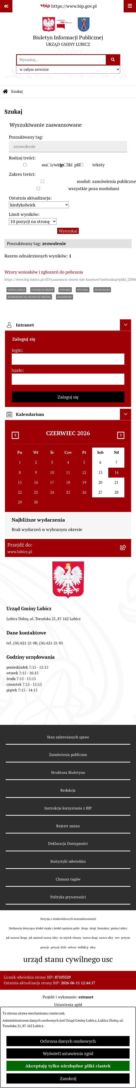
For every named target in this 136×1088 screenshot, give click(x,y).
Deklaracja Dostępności (68, 843)
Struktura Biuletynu (68, 772)
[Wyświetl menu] (130, 6)
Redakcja (68, 790)
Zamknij (68, 1078)
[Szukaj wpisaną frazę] (113, 59)
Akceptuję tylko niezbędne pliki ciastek (68, 1066)
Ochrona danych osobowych (68, 1041)
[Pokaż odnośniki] (6, 6)
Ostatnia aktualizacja (29, 198)
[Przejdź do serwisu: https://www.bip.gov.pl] (68, 6)
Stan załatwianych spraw (68, 737)
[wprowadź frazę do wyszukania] (61, 59)
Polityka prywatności (68, 897)
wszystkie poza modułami (93, 188)
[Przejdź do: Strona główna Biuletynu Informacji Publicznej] (5, 92)
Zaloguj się (68, 397)
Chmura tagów (68, 879)
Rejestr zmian (68, 826)
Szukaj (17, 91)
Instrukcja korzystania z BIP (68, 808)
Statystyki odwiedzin (68, 861)
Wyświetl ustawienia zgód (68, 1053)
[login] (68, 359)
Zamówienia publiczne (68, 754)
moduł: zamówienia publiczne (106, 181)
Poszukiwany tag (25, 137)
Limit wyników (23, 214)
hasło (17, 370)
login (17, 350)
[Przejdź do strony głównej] (68, 33)
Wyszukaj (68, 231)
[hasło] (68, 379)
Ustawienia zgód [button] (68, 1004)
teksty (98, 165)
